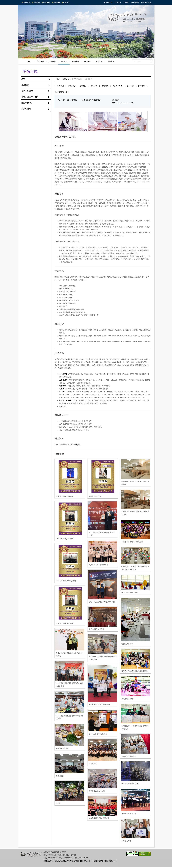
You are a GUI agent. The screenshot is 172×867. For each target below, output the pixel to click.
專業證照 (82, 86)
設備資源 (105, 86)
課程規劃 (71, 86)
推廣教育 (99, 61)
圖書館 (55, 2)
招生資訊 (130, 86)
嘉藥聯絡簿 (135, 2)
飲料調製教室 (64, 400)
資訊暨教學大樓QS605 (92, 100)
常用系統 (36, 2)
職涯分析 (94, 86)
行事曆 (126, 2)
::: (22, 2)
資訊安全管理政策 (60, 861)
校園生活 (75, 61)
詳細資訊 (77, 445)
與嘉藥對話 (108, 861)
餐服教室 (62, 386)
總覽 (23, 79)
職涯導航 (87, 61)
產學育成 (110, 61)
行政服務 (46, 2)
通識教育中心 (27, 103)
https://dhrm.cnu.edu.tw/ (123, 103)
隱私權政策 (48, 861)
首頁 (29, 61)
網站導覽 (27, 2)
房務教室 (62, 389)
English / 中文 (146, 2)
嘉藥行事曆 (85, 861)
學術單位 (64, 61)
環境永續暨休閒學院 (29, 97)
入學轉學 (52, 61)
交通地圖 (118, 2)
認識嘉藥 (40, 61)
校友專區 (107, 2)
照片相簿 (141, 86)
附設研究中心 (118, 86)
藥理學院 (25, 85)
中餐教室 (62, 374)
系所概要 (60, 86)
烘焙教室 (62, 392)
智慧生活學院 (27, 91)
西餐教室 (62, 380)
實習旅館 (62, 406)
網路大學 (66, 2)
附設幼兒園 (26, 109)
